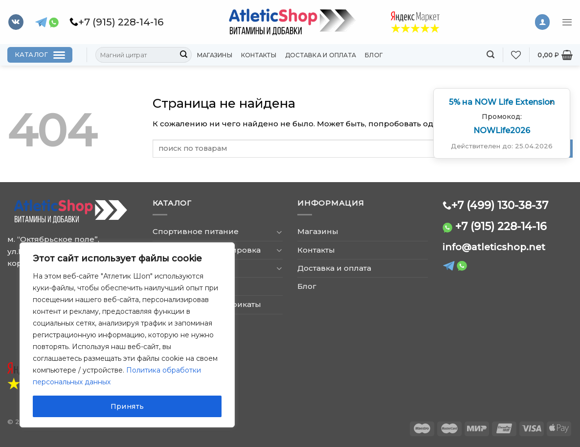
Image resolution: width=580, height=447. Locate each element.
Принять (127, 406)
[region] (127, 334)
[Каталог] (39, 55)
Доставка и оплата (320, 55)
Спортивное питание (196, 231)
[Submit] (184, 55)
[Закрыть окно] (551, 102)
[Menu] (567, 22)
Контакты (258, 55)
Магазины (214, 55)
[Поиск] (490, 54)
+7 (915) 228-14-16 (501, 226)
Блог (374, 55)
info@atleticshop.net (494, 247)
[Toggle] (279, 231)
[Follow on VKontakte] (15, 22)
